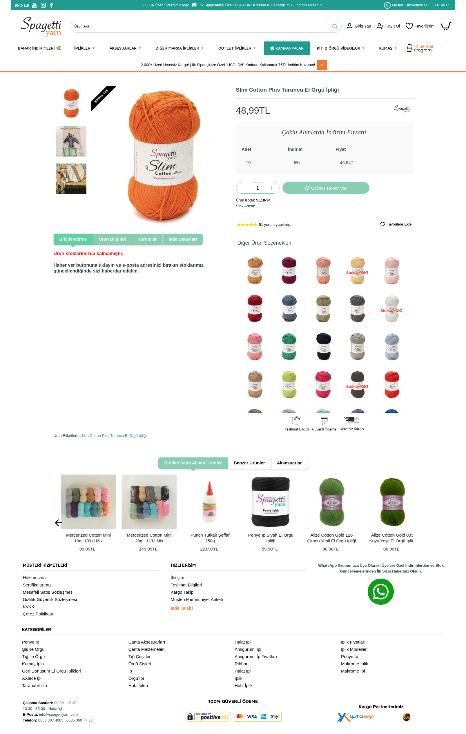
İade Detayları (182, 239)
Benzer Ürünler (249, 462)
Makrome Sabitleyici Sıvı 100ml (202, 538)
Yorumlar (147, 239)
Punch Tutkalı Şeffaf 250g (385, 538)
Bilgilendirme (73, 239)
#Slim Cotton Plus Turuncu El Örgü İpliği (112, 435)
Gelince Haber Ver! (329, 188)
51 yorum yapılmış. (275, 224)
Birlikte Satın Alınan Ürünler (193, 462)
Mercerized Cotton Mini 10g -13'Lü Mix (263, 538)
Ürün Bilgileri (112, 239)
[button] (97, 157)
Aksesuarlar (289, 462)
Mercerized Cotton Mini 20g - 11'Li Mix (324, 538)
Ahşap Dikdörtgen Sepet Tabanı (142, 538)
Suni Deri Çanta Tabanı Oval (81, 538)
